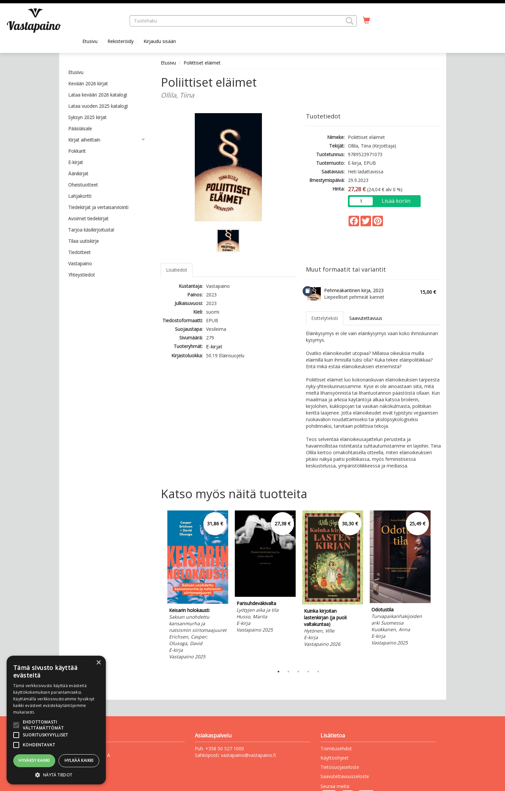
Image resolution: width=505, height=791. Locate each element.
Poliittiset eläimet (202, 63)
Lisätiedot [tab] (176, 270)
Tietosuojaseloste (339, 767)
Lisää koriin (396, 200)
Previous (159, 587)
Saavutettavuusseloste (344, 776)
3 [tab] (298, 671)
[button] (350, 21)
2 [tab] (288, 671)
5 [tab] (318, 671)
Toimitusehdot (336, 748)
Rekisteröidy (120, 41)
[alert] (56, 720)
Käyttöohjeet (334, 758)
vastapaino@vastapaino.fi (248, 755)
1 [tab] (278, 671)
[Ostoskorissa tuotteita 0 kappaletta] (366, 20)
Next (438, 587)
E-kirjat (214, 346)
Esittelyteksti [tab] (324, 318)
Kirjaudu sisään (160, 41)
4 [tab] (308, 671)
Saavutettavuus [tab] (365, 318)
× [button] (98, 662)
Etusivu (90, 41)
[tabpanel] (197, 586)
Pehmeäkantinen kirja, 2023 (354, 290)
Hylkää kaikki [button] (79, 760)
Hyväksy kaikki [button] (34, 760)
